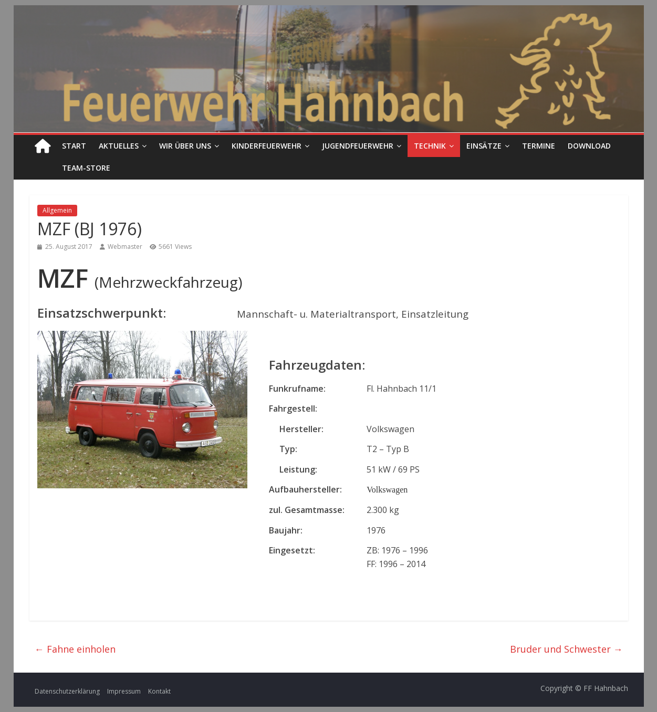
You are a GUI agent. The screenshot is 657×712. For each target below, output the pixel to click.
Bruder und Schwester (566, 649)
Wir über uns (185, 146)
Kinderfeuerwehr (266, 146)
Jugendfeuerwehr (357, 146)
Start (74, 146)
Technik (430, 146)
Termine (538, 146)
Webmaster (125, 246)
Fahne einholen (75, 649)
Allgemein (57, 210)
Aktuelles (119, 146)
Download (589, 146)
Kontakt (159, 691)
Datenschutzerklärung (67, 691)
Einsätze (484, 146)
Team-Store (86, 168)
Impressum (124, 691)
